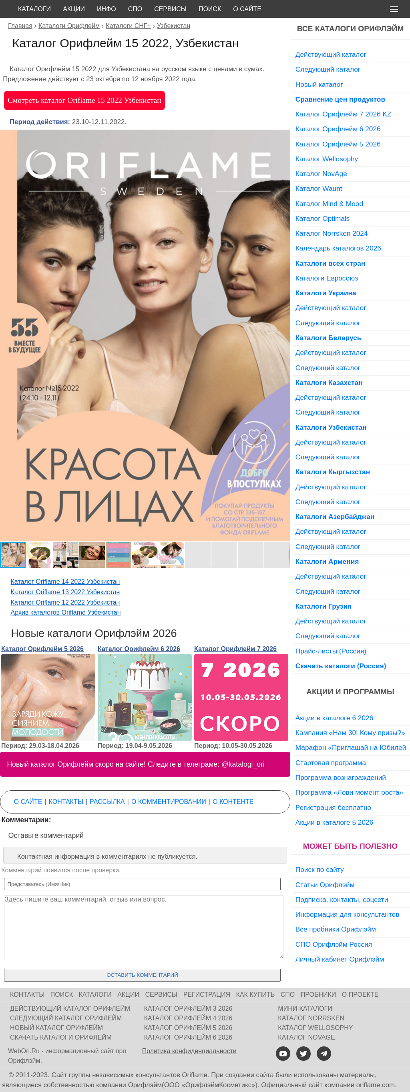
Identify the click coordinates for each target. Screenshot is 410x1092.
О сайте (247, 9)
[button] (283, 136)
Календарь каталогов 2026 (338, 248)
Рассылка (107, 801)
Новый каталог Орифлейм (56, 1027)
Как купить (255, 994)
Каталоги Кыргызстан (332, 472)
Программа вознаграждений (340, 777)
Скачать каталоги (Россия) (340, 666)
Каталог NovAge (321, 174)
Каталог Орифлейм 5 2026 (42, 648)
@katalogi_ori (243, 764)
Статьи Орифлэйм (325, 885)
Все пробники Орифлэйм (335, 929)
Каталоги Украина (325, 293)
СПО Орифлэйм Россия (333, 944)
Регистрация (206, 994)
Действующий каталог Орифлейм (70, 1008)
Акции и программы (350, 691)
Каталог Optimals (322, 218)
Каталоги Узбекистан (331, 427)
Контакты (66, 801)
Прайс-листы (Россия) (330, 651)
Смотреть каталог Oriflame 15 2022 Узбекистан (84, 100)
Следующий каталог (327, 69)
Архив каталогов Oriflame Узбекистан (66, 612)
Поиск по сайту (319, 870)
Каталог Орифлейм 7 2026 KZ (343, 114)
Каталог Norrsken (311, 1018)
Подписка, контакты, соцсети (341, 900)
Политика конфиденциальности (189, 1051)
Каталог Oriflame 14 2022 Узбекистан (65, 581)
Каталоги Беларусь (328, 338)
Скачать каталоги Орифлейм (61, 1037)
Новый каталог (319, 84)
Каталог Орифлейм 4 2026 (188, 1018)
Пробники (318, 994)
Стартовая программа (330, 763)
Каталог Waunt (318, 188)
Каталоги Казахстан (329, 383)
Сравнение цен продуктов (340, 99)
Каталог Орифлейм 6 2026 (139, 648)
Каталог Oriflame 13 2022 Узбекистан (65, 592)
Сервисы (170, 9)
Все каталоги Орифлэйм (350, 28)
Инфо (106, 9)
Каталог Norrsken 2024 (331, 233)
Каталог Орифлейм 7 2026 (235, 648)
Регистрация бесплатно (333, 807)
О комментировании (168, 801)
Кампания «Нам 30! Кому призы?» (350, 733)
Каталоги (34, 9)
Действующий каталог (330, 54)
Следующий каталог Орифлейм (66, 1018)
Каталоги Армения (327, 561)
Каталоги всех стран (330, 263)
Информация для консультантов (347, 914)
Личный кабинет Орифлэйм (339, 959)
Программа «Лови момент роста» (349, 792)
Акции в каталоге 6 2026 (334, 718)
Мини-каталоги (305, 1008)
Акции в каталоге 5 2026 (334, 822)
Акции (74, 9)
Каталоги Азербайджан (335, 517)
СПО (135, 9)
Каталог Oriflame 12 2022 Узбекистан (65, 602)
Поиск (210, 9)
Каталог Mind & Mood (329, 204)
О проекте (360, 994)
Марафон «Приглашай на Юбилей (350, 747)
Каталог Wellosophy (326, 159)
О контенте (233, 801)
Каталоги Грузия (323, 606)
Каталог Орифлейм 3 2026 (188, 1008)
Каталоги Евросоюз (326, 278)
